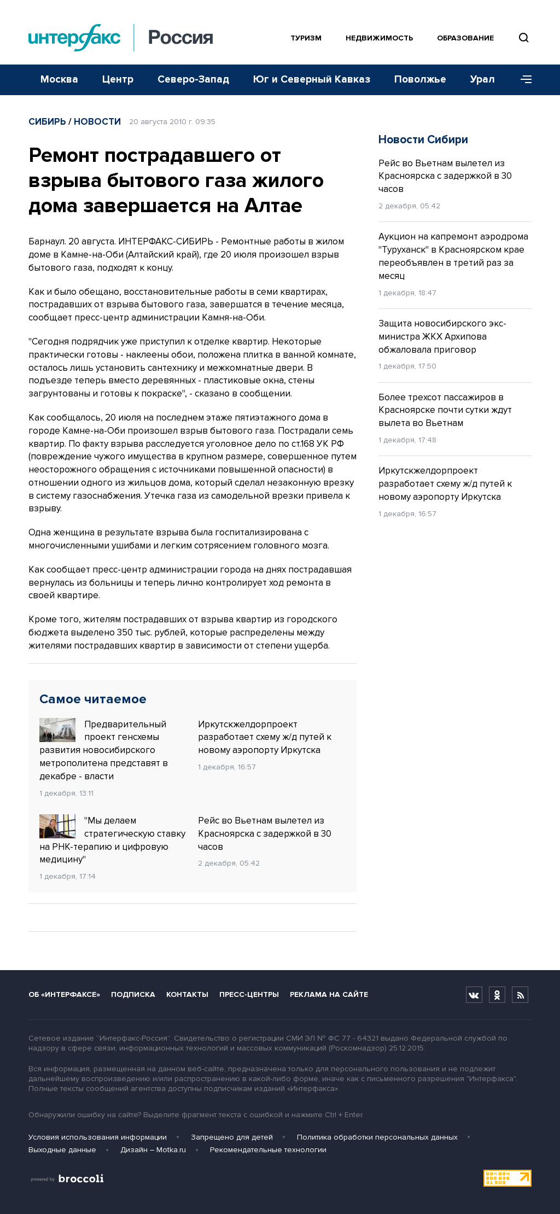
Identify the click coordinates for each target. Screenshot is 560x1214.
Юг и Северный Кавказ (311, 79)
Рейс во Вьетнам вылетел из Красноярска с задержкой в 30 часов (264, 834)
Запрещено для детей (232, 1137)
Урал (482, 79)
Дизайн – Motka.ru (153, 1149)
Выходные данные (62, 1149)
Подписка (133, 994)
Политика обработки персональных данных (377, 1137)
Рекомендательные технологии (268, 1149)
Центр (117, 79)
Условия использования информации (97, 1137)
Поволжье (420, 79)
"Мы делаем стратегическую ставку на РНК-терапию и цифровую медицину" (112, 839)
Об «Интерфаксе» (64, 994)
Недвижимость (379, 38)
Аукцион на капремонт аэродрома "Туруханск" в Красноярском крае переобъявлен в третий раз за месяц (453, 256)
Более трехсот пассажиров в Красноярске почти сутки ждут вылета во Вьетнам (445, 410)
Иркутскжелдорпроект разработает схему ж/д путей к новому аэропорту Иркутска (264, 737)
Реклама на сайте (329, 994)
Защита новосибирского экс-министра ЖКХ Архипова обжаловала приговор (442, 336)
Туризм (306, 38)
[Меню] (522, 80)
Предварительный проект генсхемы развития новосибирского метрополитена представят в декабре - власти (103, 750)
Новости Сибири (423, 140)
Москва (59, 79)
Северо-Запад (193, 79)
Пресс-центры (249, 994)
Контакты (187, 994)
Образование (465, 38)
